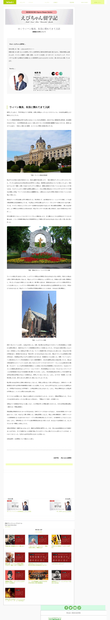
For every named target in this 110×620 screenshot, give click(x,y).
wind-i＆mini (84, 2)
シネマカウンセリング (58, 563)
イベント (31, 2)
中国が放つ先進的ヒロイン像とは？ (14, 546)
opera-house (7, 526)
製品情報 (72, 2)
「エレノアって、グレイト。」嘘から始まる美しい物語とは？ (38, 547)
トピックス (22, 2)
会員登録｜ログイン (97, 2)
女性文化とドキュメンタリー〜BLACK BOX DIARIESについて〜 (37, 564)
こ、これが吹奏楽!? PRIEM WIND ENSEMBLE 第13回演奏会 (37, 582)
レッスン (47, 2)
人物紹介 (55, 2)
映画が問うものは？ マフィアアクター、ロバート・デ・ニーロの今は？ (15, 600)
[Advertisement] (39, 485)
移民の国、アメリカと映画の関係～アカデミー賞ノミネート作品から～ (14, 564)
